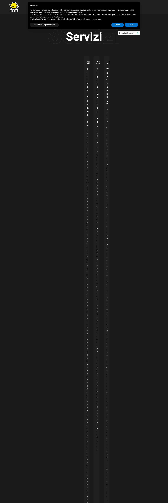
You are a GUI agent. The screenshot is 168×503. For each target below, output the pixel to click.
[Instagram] (133, 474)
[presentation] (26, 380)
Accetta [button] (131, 25)
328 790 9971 (22, 412)
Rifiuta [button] (117, 25)
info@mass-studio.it (24, 404)
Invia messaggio (19, 388)
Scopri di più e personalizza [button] (44, 25)
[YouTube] (137, 474)
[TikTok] (140, 474)
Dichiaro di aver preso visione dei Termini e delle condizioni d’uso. (37, 367)
